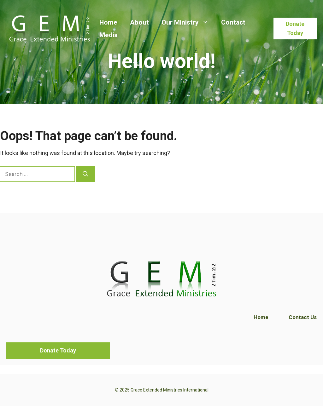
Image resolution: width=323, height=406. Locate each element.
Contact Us (303, 317)
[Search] (85, 174)
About (139, 22)
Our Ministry (188, 22)
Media (108, 35)
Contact (233, 22)
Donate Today (295, 28)
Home (108, 22)
